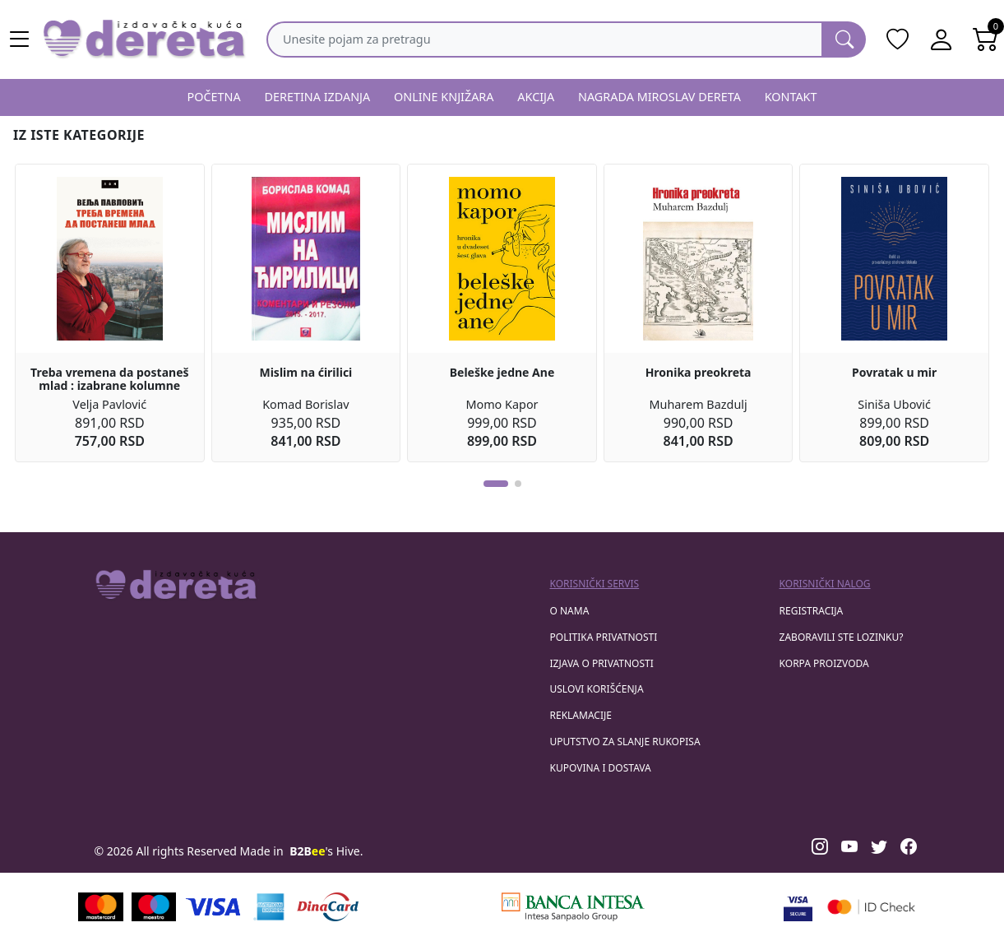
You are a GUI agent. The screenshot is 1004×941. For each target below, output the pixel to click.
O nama (570, 611)
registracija (812, 611)
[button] (495, 483)
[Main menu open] (19, 39)
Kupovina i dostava (600, 768)
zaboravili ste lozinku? (842, 637)
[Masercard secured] (871, 906)
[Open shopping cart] (986, 39)
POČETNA (213, 96)
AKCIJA (535, 96)
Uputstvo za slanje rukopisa (625, 742)
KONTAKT (791, 96)
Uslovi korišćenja (597, 689)
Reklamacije (581, 715)
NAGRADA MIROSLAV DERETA (659, 96)
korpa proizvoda (824, 663)
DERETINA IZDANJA (317, 96)
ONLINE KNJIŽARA (444, 96)
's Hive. (326, 851)
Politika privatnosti (604, 637)
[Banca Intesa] (573, 906)
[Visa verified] (798, 906)
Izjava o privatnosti (602, 663)
